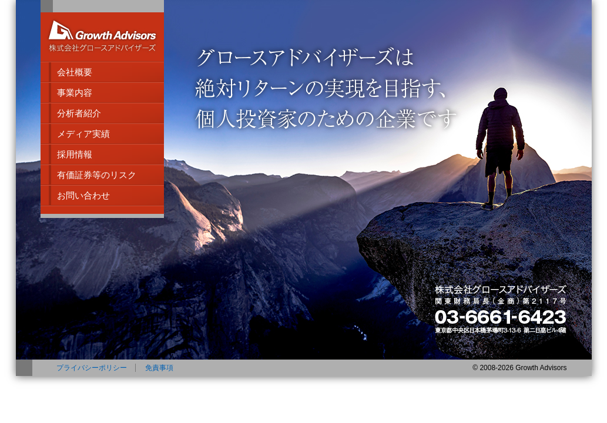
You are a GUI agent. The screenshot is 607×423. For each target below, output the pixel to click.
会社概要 (74, 72)
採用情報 (74, 154)
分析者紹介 (79, 113)
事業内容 (74, 93)
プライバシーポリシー (91, 368)
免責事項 (159, 368)
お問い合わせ (83, 195)
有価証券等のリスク (96, 175)
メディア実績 (83, 134)
